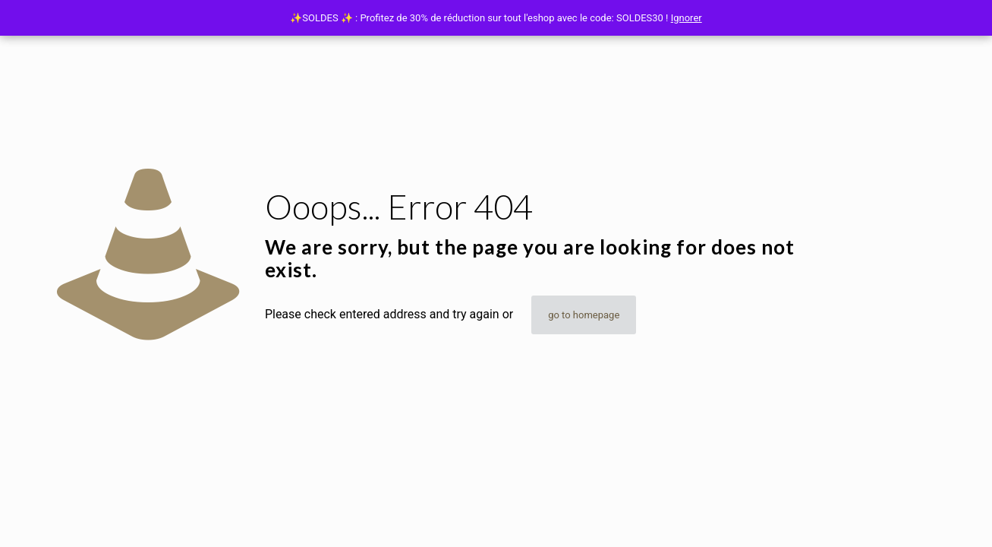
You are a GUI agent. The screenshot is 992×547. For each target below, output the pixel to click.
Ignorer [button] (686, 18)
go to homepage (583, 315)
